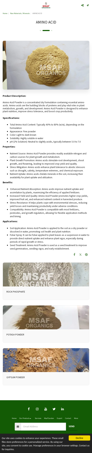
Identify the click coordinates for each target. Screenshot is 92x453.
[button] (4, 5)
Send (72, 426)
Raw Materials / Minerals (20, 13)
